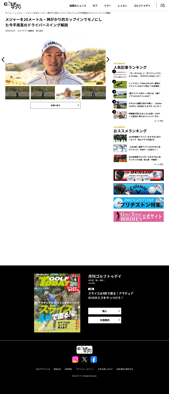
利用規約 (68, 369)
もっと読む (159, 120)
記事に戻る (55, 105)
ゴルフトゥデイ (142, 5)
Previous (4, 60)
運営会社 (57, 369)
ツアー (107, 5)
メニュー (162, 5)
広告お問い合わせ (105, 369)
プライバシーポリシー (85, 369)
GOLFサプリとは (43, 369)
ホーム (8, 12)
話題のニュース (78, 5)
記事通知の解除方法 (124, 369)
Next (107, 60)
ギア (95, 5)
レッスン (122, 5)
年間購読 (104, 320)
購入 (104, 311)
